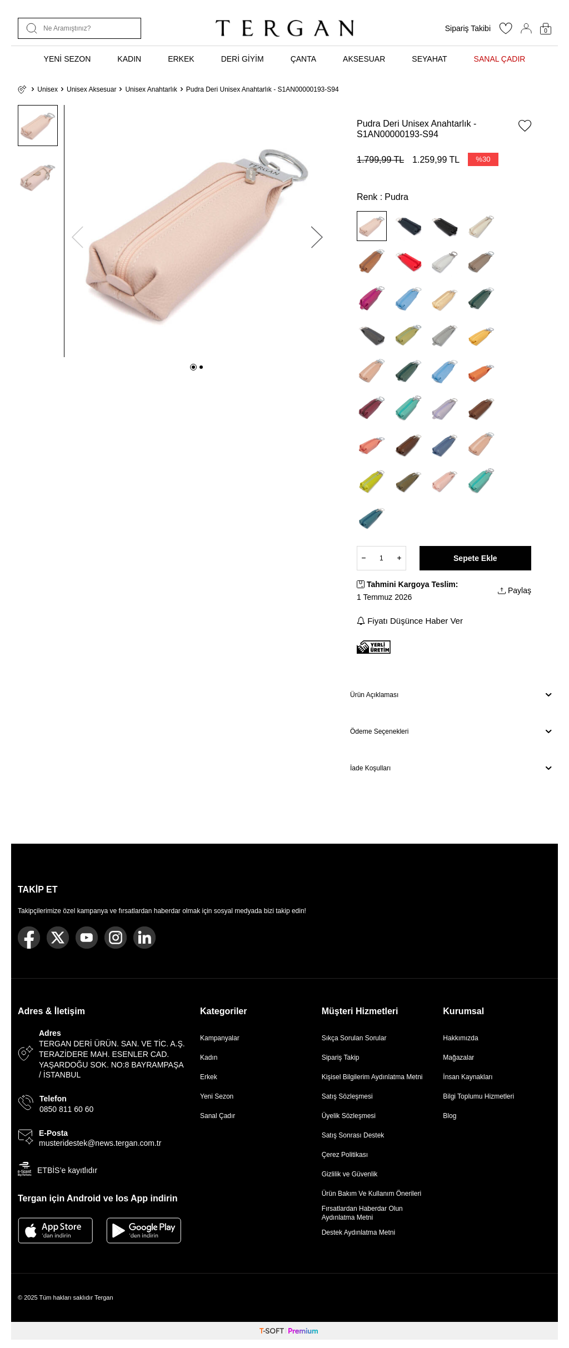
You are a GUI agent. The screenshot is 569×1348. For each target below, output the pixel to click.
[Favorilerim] (505, 31)
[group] (197, 231)
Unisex (47, 89)
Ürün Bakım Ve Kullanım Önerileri (371, 1193)
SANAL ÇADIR (500, 58)
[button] (193, 367)
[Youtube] (87, 937)
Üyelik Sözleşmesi (349, 1116)
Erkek (208, 1077)
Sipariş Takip (341, 1057)
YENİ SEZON (67, 58)
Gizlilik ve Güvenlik (350, 1174)
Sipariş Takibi (468, 28)
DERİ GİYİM (242, 58)
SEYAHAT (429, 58)
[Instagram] (115, 937)
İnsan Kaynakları (467, 1077)
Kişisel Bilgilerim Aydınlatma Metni (374, 1077)
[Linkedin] (144, 937)
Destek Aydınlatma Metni (359, 1232)
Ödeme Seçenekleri (450, 731)
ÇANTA (303, 58)
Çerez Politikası (345, 1155)
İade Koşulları (450, 768)
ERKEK (181, 58)
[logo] (284, 28)
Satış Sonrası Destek (353, 1135)
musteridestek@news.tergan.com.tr (100, 1143)
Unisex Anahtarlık (151, 89)
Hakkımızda (460, 1038)
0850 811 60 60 (66, 1109)
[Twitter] (58, 937)
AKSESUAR (364, 58)
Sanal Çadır (217, 1116)
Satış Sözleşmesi (347, 1096)
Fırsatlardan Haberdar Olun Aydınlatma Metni (362, 1213)
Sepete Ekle (475, 558)
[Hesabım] (526, 28)
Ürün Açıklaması (450, 695)
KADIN (129, 58)
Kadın (208, 1057)
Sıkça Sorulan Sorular (354, 1038)
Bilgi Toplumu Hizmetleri (478, 1096)
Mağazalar (458, 1057)
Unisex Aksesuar (91, 89)
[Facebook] (29, 937)
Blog (449, 1116)
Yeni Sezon (216, 1096)
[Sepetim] (545, 28)
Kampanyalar (219, 1038)
